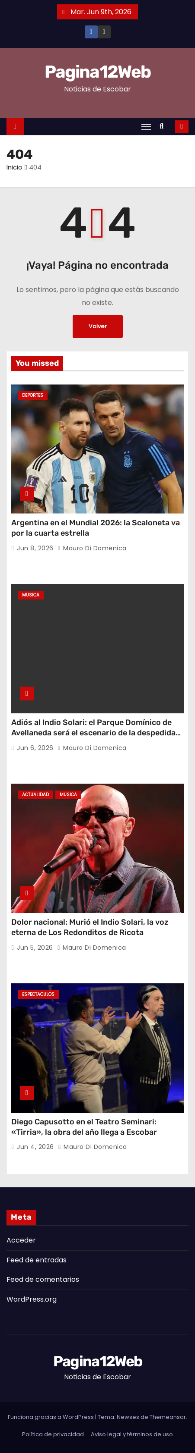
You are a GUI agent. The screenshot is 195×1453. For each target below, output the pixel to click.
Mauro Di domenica (92, 548)
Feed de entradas (36, 1260)
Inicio (14, 167)
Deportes (32, 395)
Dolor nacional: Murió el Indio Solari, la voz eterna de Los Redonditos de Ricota (90, 927)
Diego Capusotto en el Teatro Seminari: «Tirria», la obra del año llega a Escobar (84, 1127)
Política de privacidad (53, 1434)
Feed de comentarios (42, 1279)
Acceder (21, 1240)
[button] (163, 126)
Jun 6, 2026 (36, 748)
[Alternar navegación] (146, 126)
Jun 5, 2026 (36, 947)
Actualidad (35, 794)
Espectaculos (38, 994)
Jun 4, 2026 (36, 1146)
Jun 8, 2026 (36, 548)
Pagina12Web (97, 72)
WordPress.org (31, 1299)
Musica (30, 595)
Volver (98, 326)
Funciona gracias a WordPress (51, 1417)
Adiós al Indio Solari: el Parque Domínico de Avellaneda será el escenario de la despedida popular (93, 733)
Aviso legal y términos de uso (132, 1434)
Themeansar (168, 1417)
